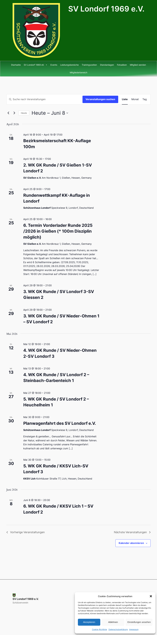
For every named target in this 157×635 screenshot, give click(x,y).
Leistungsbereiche (69, 64)
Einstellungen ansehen (139, 622)
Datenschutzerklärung (118, 629)
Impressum (133, 629)
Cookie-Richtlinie (99, 629)
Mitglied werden (138, 64)
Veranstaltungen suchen (100, 99)
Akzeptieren (89, 622)
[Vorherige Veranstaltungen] (8, 113)
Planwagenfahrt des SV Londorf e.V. (59, 423)
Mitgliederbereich (78, 72)
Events (53, 64)
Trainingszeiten (89, 64)
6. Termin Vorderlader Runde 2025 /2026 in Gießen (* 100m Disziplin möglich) (57, 231)
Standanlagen (107, 64)
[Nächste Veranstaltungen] (14, 113)
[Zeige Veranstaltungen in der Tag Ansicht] (144, 99)
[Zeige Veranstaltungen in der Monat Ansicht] (135, 99)
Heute (24, 113)
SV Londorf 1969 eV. (35, 65)
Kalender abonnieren (131, 543)
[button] (150, 596)
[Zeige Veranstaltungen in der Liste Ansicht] (125, 99)
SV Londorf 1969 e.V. (106, 8)
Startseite (16, 64)
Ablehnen (113, 622)
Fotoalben (122, 64)
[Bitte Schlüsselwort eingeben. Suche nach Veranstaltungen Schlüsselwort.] (44, 99)
